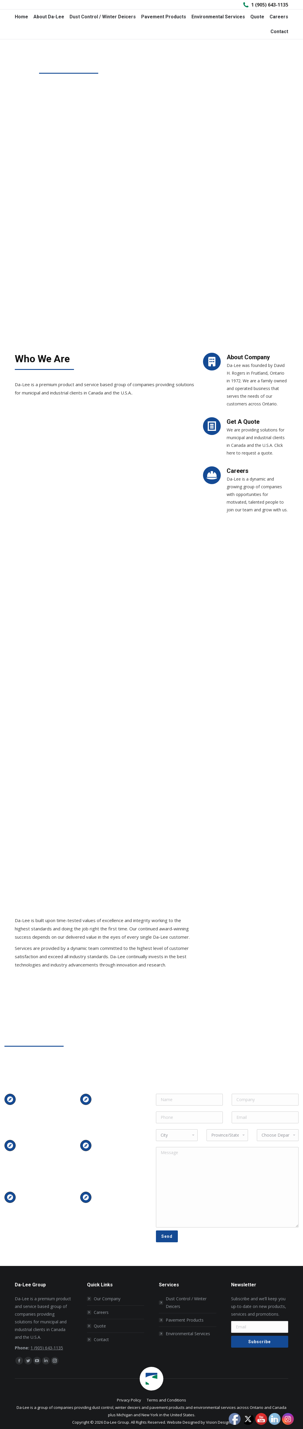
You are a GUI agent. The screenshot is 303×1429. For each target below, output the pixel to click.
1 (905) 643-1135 (265, 4)
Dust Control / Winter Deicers (186, 1302)
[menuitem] (21, 17)
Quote (100, 1326)
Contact (101, 1339)
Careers (101, 1312)
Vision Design (218, 1422)
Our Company (107, 1298)
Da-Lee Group (116, 1422)
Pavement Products (185, 1320)
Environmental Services (188, 1333)
